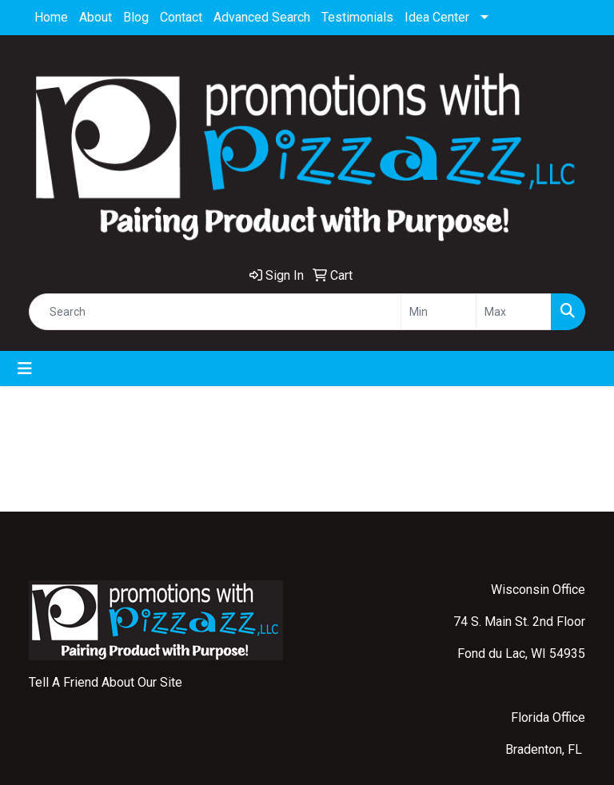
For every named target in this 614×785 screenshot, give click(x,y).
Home (51, 17)
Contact (181, 17)
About (95, 17)
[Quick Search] (215, 311)
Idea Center (437, 17)
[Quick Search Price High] (514, 311)
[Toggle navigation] (25, 368)
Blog (136, 17)
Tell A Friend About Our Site (105, 682)
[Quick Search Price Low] (438, 311)
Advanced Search (261, 17)
